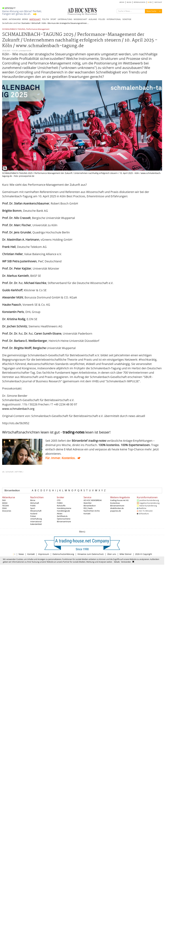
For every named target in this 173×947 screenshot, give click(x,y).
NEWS (4, 19)
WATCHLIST (158, 2)
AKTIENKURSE (15, 19)
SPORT (53, 19)
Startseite (25, 23)
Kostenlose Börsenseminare (117, 504)
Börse (32, 500)
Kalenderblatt (36, 524)
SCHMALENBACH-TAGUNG (13, 29)
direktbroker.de (117, 508)
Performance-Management (37, 29)
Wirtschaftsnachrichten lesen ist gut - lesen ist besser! (56, 432)
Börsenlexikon (12, 490)
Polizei (33, 516)
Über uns (111, 554)
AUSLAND (93, 19)
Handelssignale (63, 510)
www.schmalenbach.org (18, 409)
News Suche (151, 11)
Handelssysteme (64, 508)
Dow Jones (6, 510)
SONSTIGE (126, 19)
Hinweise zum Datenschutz (90, 554)
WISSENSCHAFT (80, 19)
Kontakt (87, 513)
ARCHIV (121, 2)
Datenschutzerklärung (63, 554)
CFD (58, 500)
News (21, 554)
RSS (150, 2)
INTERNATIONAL (114, 19)
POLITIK (45, 19)
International (35, 521)
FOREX (60, 503)
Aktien (59, 513)
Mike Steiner (126, 554)
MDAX (4, 503)
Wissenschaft (35, 510)
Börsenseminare (64, 521)
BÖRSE (25, 19)
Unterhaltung (36, 518)
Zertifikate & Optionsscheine (63, 517)
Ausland (33, 513)
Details (117, 562)
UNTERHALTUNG (65, 19)
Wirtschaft (36, 23)
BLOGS (129, 2)
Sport (32, 508)
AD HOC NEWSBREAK (93, 500)
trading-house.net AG (119, 500)
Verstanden (126, 562)
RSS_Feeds (88, 508)
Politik (33, 505)
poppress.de (115, 510)
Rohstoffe (61, 505)
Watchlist (87, 503)
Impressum (43, 554)
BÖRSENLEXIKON (139, 2)
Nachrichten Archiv (92, 510)
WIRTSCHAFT (35, 19)
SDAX (4, 508)
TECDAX (5, 505)
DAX (4, 500)
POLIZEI (101, 19)
